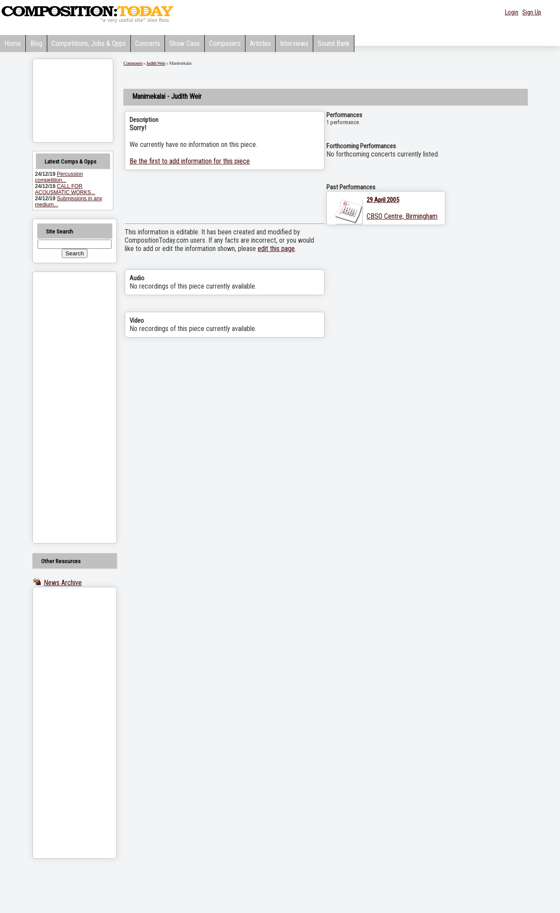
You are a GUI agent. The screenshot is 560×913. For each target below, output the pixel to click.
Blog (36, 43)
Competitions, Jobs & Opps (89, 43)
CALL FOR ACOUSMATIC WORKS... (65, 189)
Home (12, 43)
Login (511, 12)
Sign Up (531, 12)
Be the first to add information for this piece (190, 161)
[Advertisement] (63, 407)
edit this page (276, 248)
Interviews (294, 43)
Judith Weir (156, 63)
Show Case (184, 43)
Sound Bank (334, 43)
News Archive (63, 582)
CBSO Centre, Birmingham (402, 216)
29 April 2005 (383, 200)
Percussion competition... (59, 177)
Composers (225, 43)
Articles (260, 43)
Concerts (147, 43)
